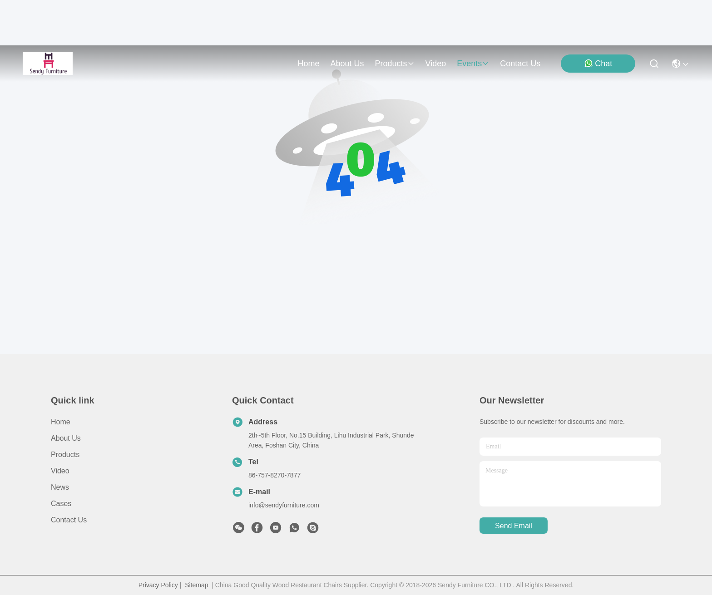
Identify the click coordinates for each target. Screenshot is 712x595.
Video (60, 471)
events (473, 63)
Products (65, 454)
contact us (520, 63)
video (435, 63)
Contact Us (69, 520)
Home (308, 63)
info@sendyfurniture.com (283, 505)
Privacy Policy (158, 585)
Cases (61, 503)
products (394, 63)
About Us (66, 438)
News (60, 487)
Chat (598, 63)
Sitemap (196, 585)
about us (347, 63)
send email (513, 526)
